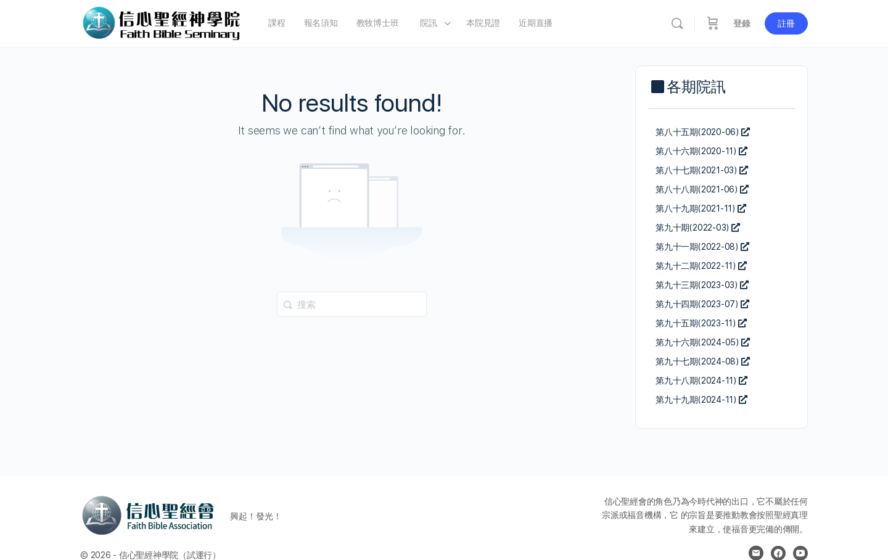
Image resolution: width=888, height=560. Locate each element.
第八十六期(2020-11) (701, 151)
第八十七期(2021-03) (702, 170)
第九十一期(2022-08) (702, 247)
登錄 (741, 23)
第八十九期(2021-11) (701, 208)
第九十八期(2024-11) (701, 380)
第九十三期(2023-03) (702, 285)
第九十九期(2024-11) (701, 400)
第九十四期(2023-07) (702, 304)
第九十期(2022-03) (698, 228)
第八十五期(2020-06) (703, 132)
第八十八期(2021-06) (702, 189)
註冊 (786, 23)
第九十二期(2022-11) (701, 266)
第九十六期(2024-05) (703, 342)
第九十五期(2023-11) (701, 323)
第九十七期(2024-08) (703, 361)
